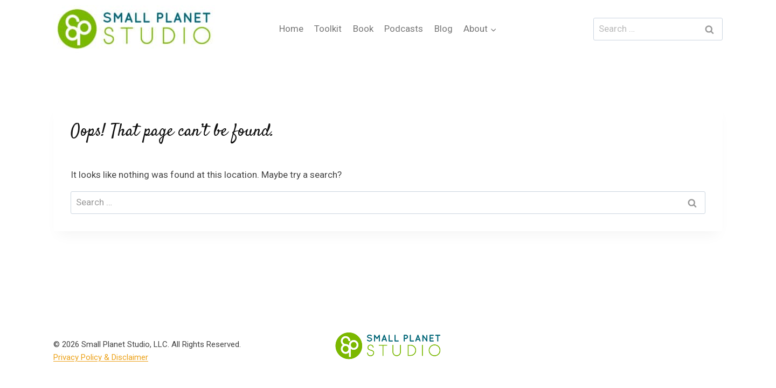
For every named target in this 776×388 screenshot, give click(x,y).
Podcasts (403, 28)
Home (291, 28)
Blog (443, 28)
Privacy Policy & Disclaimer (100, 357)
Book (363, 28)
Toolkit (328, 28)
